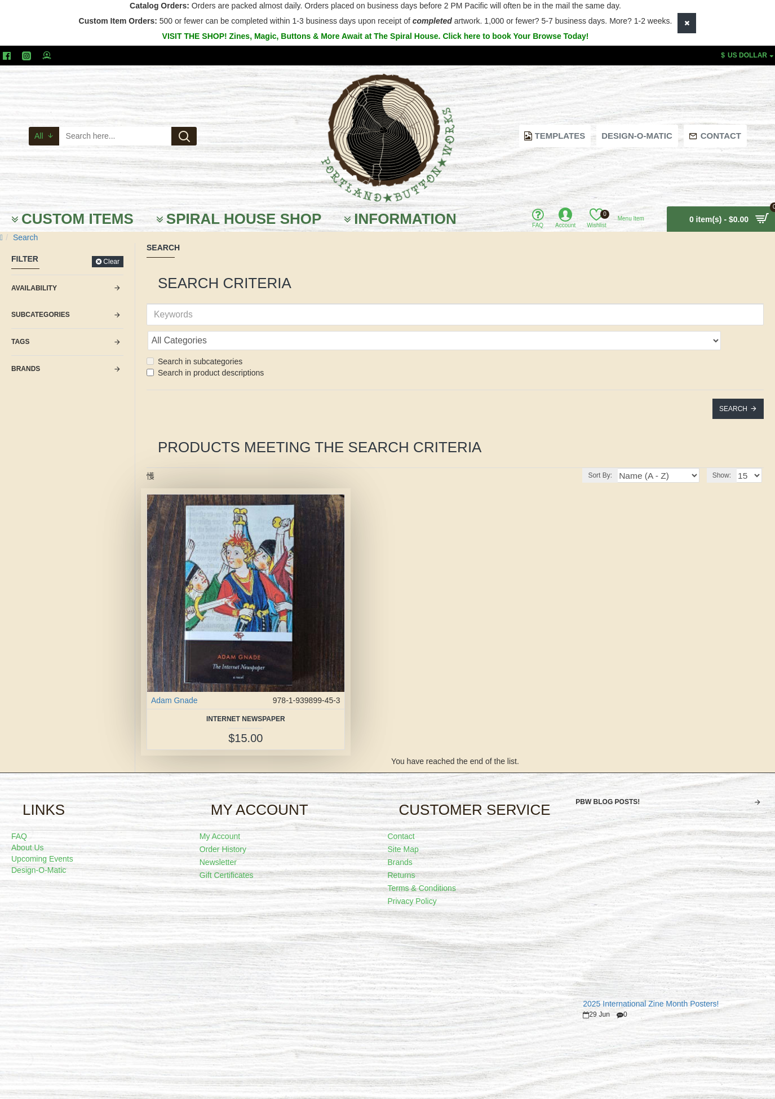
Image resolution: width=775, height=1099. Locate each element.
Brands (25, 369)
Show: (724, 450)
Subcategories (40, 315)
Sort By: (617, 450)
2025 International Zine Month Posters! (651, 979)
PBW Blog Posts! (607, 777)
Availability (34, 288)
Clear (111, 262)
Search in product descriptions (205, 347)
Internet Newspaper (245, 694)
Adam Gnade (174, 675)
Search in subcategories (194, 336)
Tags (20, 342)
